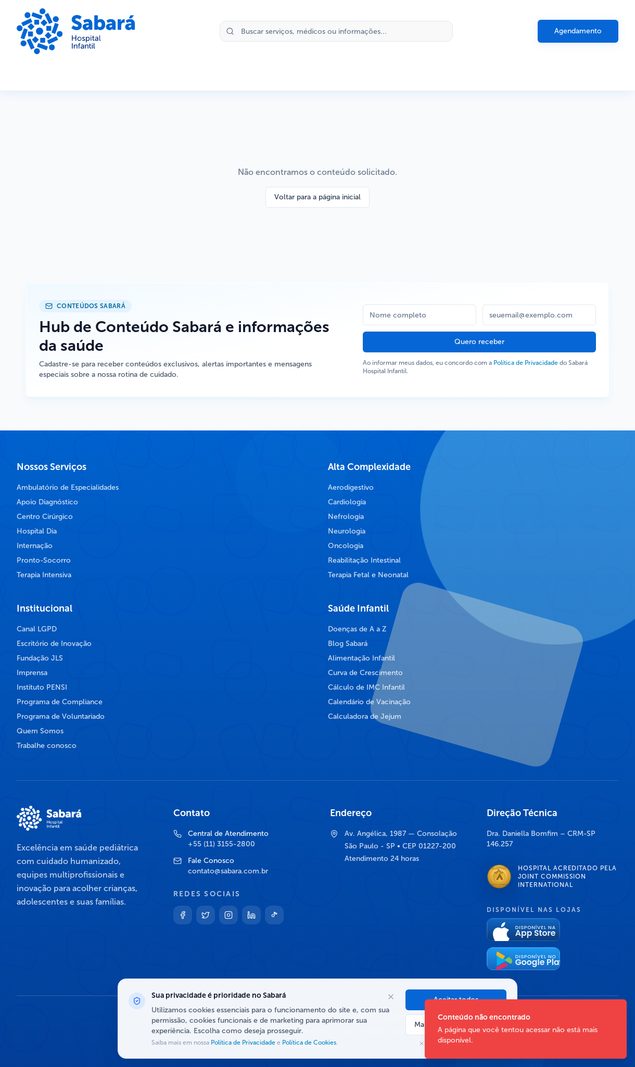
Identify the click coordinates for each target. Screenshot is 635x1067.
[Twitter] (205, 915)
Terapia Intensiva (44, 574)
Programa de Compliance (60, 701)
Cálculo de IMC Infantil (366, 687)
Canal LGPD (37, 629)
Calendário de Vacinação (369, 701)
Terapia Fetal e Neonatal (368, 574)
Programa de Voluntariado (61, 716)
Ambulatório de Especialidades (68, 487)
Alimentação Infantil (361, 658)
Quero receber (479, 341)
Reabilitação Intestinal (364, 560)
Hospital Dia (37, 531)
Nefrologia (346, 516)
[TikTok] (274, 915)
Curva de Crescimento (365, 672)
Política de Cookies (308, 1042)
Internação (35, 545)
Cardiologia (347, 502)
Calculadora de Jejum (364, 716)
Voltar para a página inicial (317, 197)
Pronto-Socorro (44, 560)
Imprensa (32, 672)
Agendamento (578, 31)
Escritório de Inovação (54, 643)
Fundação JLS (40, 658)
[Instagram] (228, 915)
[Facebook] (182, 915)
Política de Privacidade (525, 362)
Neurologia (346, 531)
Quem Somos (40, 731)
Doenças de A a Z (357, 629)
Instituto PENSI (42, 687)
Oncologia (345, 545)
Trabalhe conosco (47, 745)
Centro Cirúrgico (45, 516)
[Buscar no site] (336, 31)
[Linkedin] (251, 915)
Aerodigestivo (351, 487)
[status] (526, 1029)
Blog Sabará (347, 643)
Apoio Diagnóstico (47, 502)
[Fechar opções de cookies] (391, 996)
